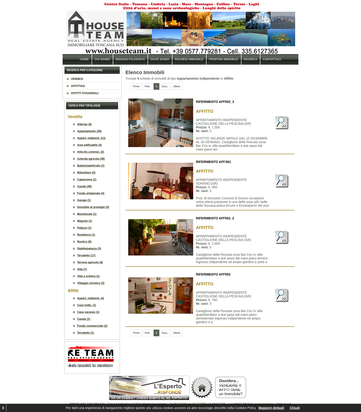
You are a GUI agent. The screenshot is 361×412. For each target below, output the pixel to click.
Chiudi (295, 408)
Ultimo (176, 86)
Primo (136, 86)
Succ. (165, 86)
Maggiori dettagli (271, 408)
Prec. (148, 86)
